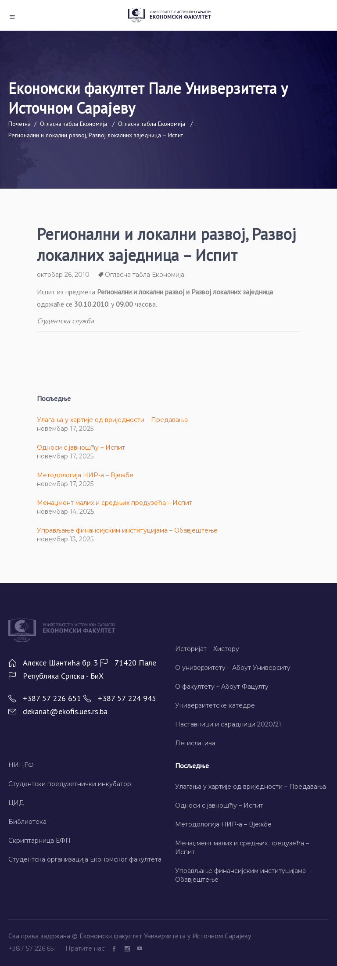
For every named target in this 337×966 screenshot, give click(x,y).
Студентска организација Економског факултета (84, 859)
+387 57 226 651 (33, 948)
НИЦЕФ (21, 765)
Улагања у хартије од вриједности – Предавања (112, 420)
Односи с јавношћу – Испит (81, 447)
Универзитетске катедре (215, 705)
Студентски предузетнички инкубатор (69, 784)
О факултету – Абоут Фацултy (222, 687)
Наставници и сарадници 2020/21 (228, 724)
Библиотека (27, 822)
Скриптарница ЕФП (39, 840)
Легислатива (195, 743)
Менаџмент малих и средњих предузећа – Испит (114, 503)
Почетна (19, 124)
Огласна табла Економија (73, 124)
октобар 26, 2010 (63, 275)
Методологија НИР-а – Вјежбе (85, 475)
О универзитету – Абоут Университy (232, 668)
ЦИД (16, 803)
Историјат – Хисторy (207, 649)
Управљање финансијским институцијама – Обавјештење (127, 530)
